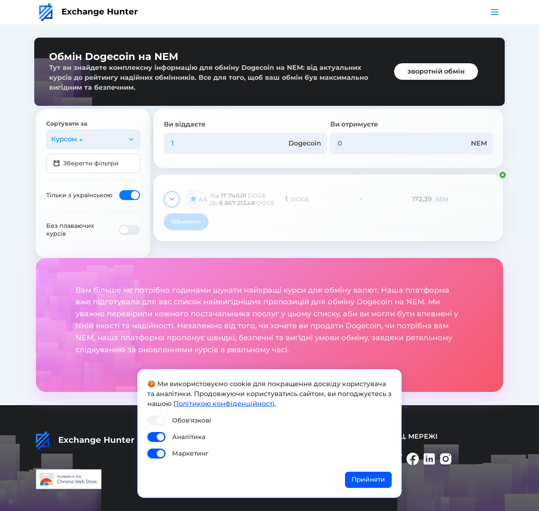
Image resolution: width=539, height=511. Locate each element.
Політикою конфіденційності (224, 404)
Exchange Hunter (88, 12)
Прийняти (368, 479)
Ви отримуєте (354, 124)
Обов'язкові (191, 420)
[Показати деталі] (172, 199)
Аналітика (189, 437)
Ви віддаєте (185, 124)
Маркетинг (190, 453)
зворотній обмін (436, 71)
